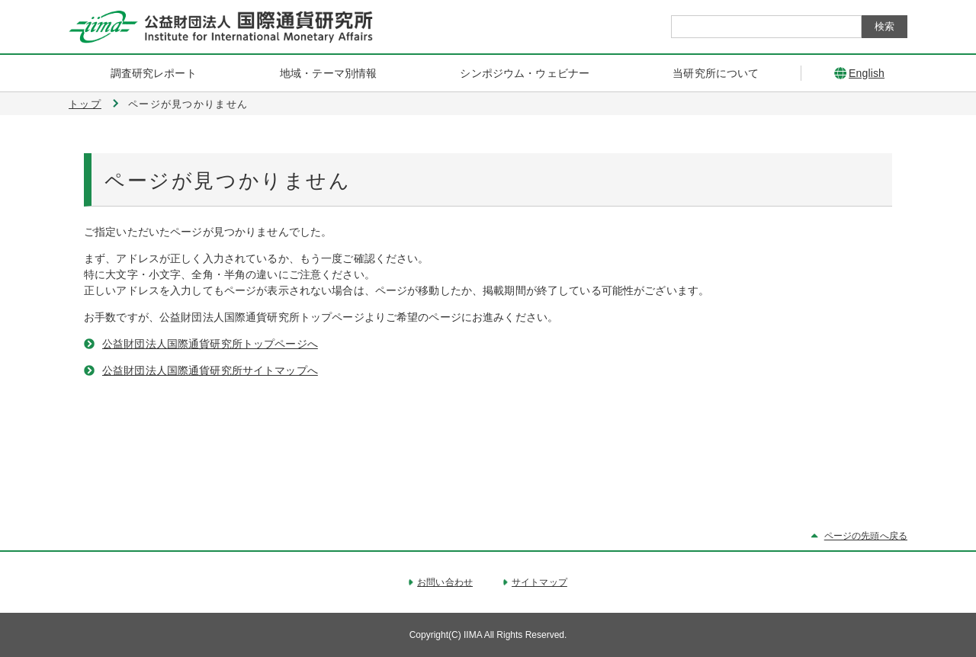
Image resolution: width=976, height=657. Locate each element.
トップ (85, 104)
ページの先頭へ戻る (865, 535)
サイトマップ (539, 582)
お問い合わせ (445, 582)
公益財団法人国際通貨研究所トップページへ (210, 344)
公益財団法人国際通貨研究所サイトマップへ (210, 370)
